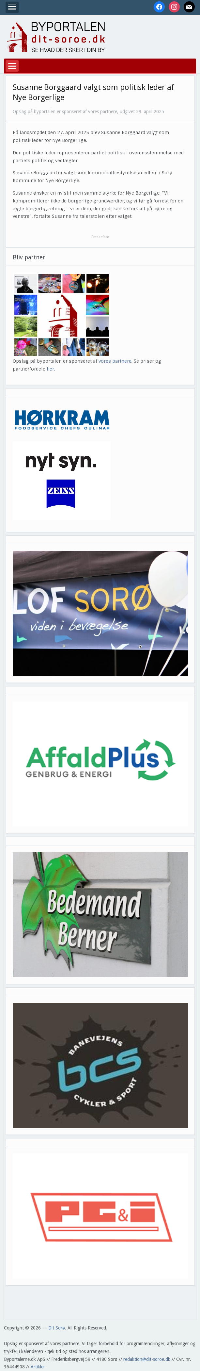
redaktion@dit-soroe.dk (146, 1359)
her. (51, 369)
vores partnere (115, 361)
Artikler (38, 1366)
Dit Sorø (56, 1327)
